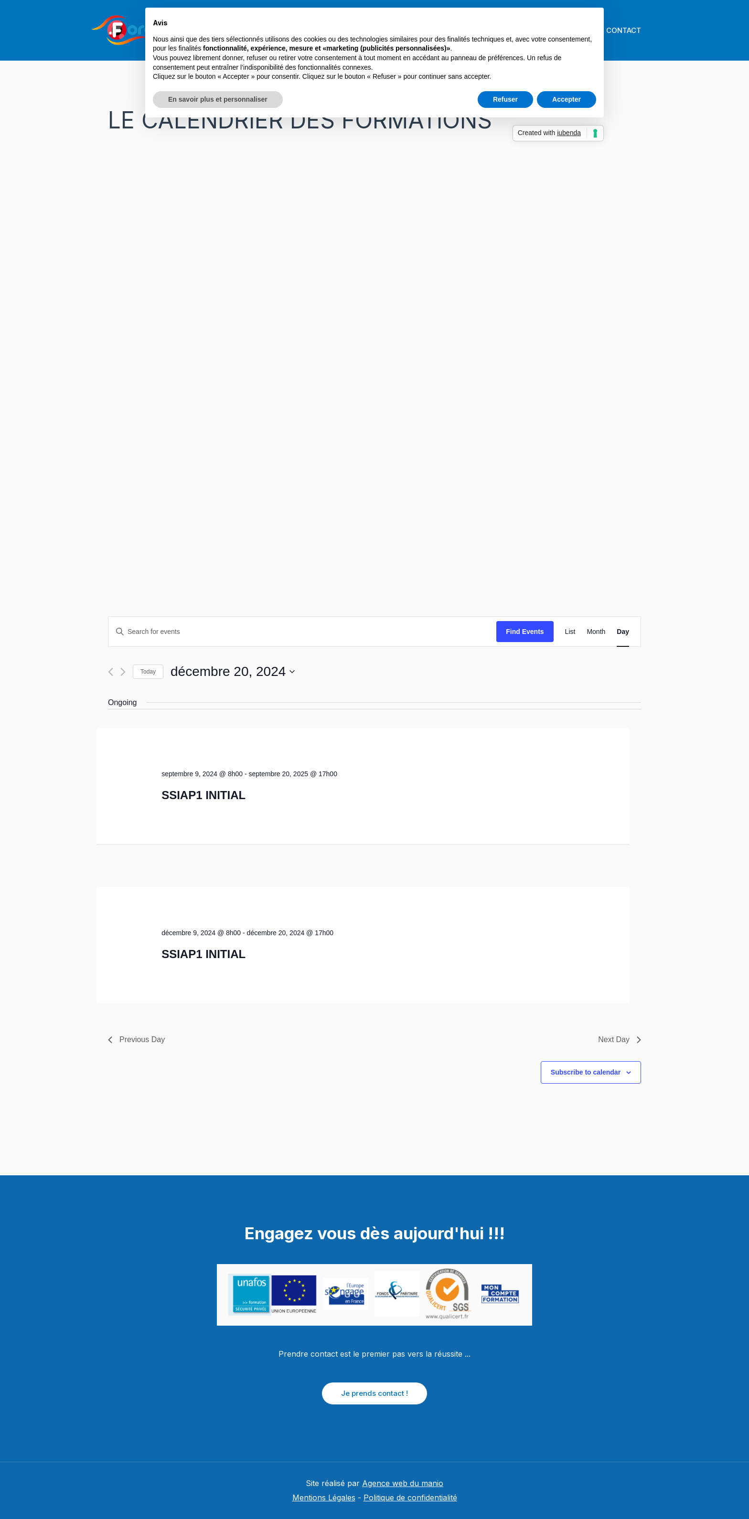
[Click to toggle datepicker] (233, 671)
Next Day (619, 1039)
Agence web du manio (402, 1483)
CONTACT (622, 30)
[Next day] (123, 671)
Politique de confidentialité (410, 1497)
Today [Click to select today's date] (148, 671)
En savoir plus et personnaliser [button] (218, 99)
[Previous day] (110, 671)
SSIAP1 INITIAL (203, 795)
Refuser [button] (505, 99)
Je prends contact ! (374, 1393)
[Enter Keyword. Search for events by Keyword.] (302, 632)
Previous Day (136, 1039)
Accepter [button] (566, 99)
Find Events (525, 631)
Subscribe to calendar (586, 1072)
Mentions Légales (323, 1497)
